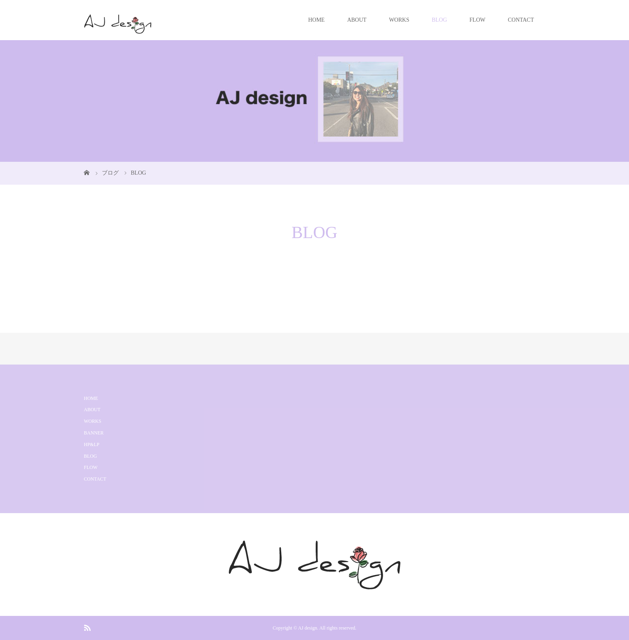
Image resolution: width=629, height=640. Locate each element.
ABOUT (356, 20)
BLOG (439, 20)
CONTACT (521, 20)
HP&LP (91, 444)
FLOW (477, 20)
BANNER (93, 433)
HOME (316, 20)
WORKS (399, 20)
